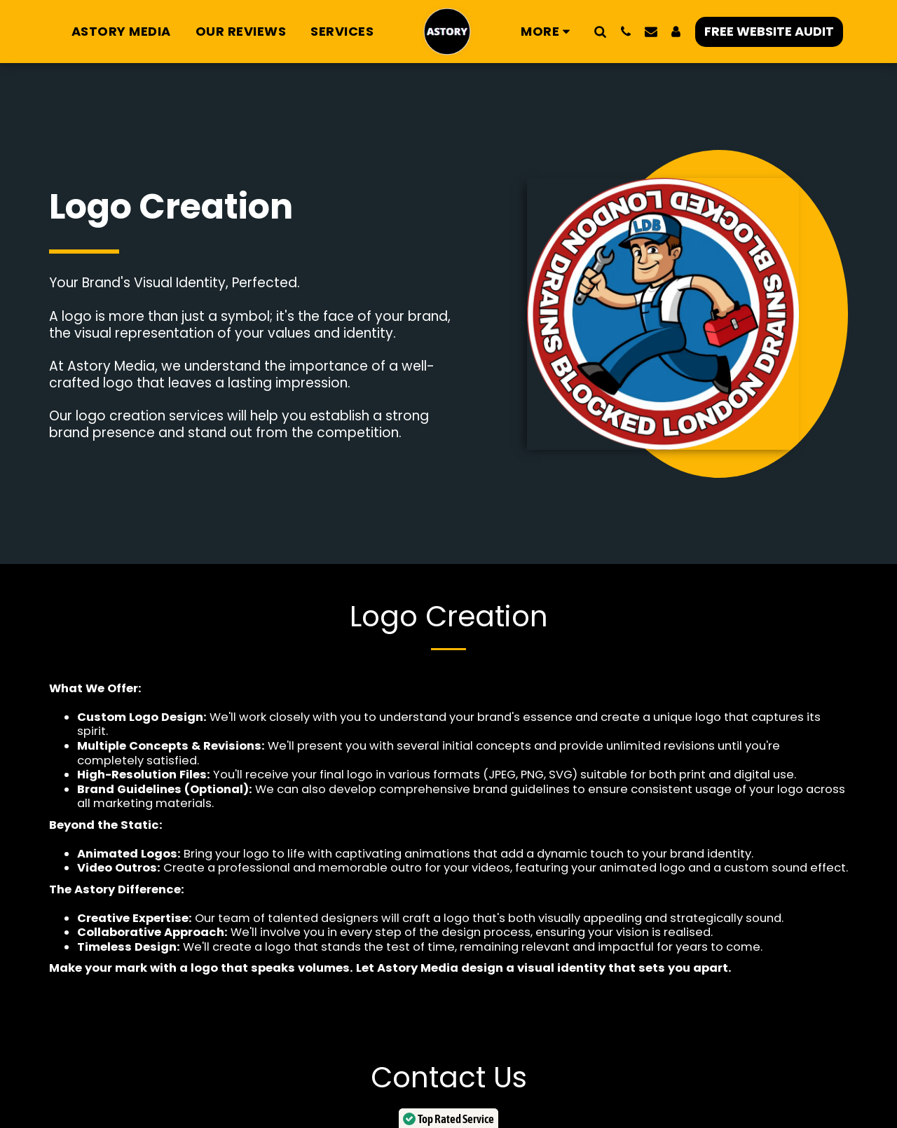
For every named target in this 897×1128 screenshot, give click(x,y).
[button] (600, 31)
